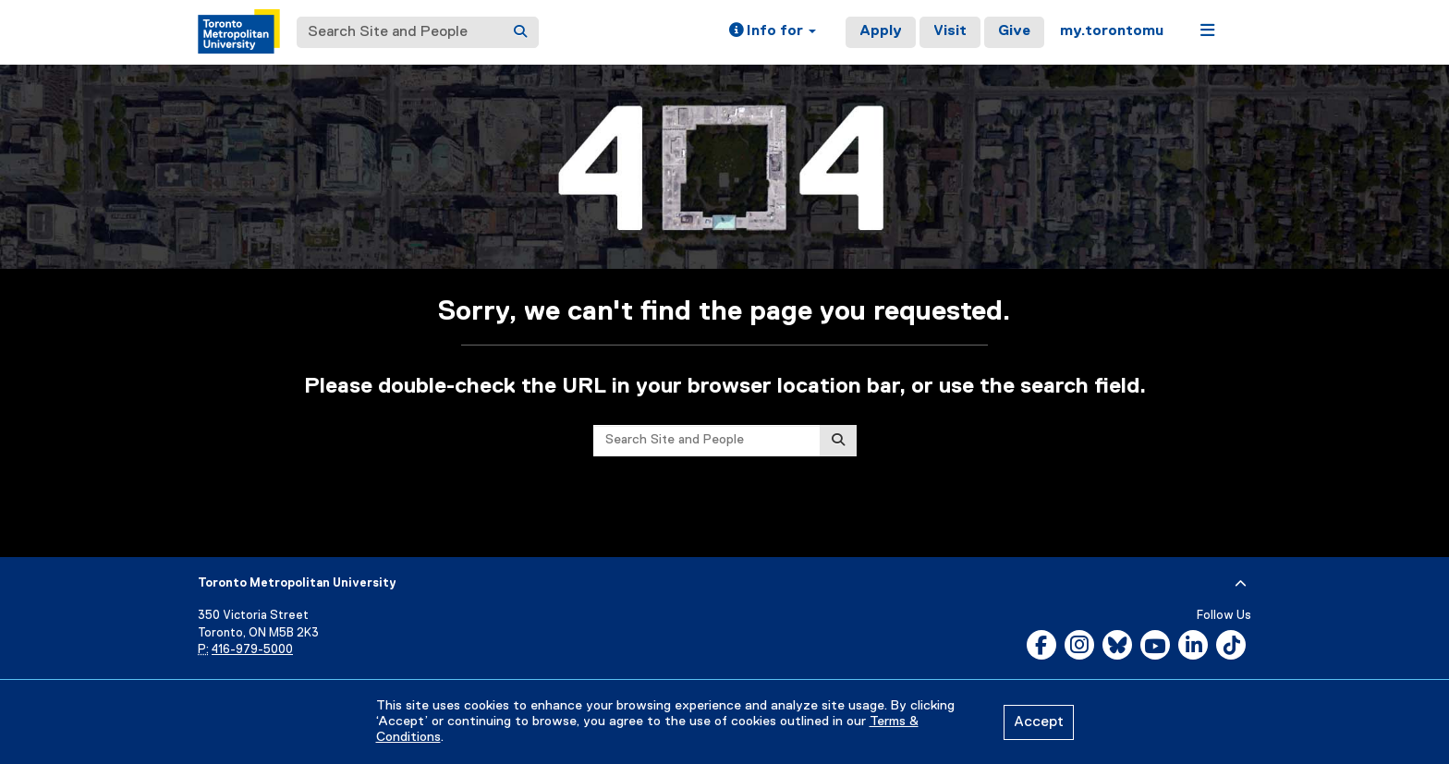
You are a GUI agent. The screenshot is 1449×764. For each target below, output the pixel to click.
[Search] (520, 32)
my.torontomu (1111, 31)
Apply (880, 31)
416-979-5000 (252, 650)
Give (1014, 31)
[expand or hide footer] (1240, 584)
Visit (950, 31)
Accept (1039, 722)
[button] (772, 32)
